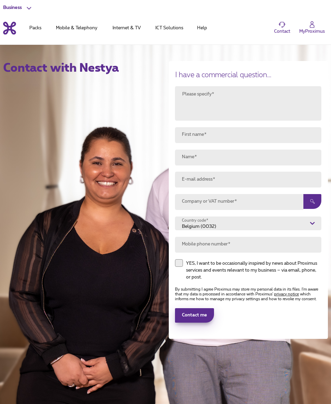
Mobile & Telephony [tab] (76, 28)
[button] (18, 8)
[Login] (312, 28)
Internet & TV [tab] (127, 28)
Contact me (194, 315)
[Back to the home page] (9, 28)
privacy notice (286, 294)
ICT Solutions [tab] (169, 28)
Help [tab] (202, 28)
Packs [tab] (35, 28)
